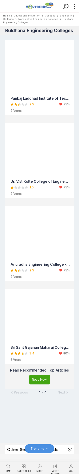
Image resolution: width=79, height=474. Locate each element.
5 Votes (16, 359)
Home (6, 15)
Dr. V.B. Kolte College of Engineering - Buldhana (40, 181)
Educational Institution (27, 15)
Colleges (50, 15)
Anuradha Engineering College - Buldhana (40, 264)
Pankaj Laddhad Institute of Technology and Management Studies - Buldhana (40, 98)
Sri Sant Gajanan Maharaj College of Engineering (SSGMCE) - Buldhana (40, 347)
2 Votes (16, 110)
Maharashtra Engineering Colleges (38, 19)
